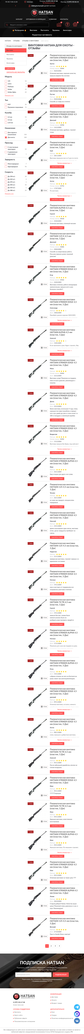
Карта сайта (18, 1015)
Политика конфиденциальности (62, 1018)
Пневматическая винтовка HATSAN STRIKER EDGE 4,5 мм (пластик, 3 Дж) (63, 57)
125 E (9, 84)
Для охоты (11, 137)
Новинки (53, 19)
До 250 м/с (11, 176)
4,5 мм (10, 117)
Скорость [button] (9, 172)
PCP (9, 104)
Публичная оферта (20, 1018)
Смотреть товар (57, 80)
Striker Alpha (12, 92)
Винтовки (33, 30)
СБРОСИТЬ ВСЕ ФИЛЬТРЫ (16, 72)
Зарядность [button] (10, 160)
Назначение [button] (10, 128)
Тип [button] (6, 100)
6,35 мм (10, 122)
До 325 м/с (11, 187)
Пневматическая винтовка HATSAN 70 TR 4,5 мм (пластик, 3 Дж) (62, 602)
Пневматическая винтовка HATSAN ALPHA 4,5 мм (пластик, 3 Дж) (62, 144)
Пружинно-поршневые (15, 107)
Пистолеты (45, 30)
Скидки (54, 1015)
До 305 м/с (11, 185)
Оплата (54, 1000)
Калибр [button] (8, 113)
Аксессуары (67, 30)
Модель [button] (8, 77)
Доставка (55, 997)
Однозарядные (13, 166)
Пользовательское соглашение (24, 1021)
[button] (49, 2)
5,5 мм (10, 120)
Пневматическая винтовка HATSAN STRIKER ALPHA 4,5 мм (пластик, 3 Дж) (64, 461)
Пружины (56, 30)
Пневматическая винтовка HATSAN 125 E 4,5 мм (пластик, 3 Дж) (62, 236)
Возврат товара (57, 1003)
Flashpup (11, 86)
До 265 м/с (11, 179)
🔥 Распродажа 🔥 (19, 30)
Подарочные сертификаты (42, 35)
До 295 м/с (11, 182)
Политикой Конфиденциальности (52, 979)
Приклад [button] (9, 143)
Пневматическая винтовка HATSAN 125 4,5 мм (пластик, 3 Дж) (64, 487)
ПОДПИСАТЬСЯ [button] (60, 974)
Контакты (64, 19)
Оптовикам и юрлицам (35, 19)
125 (9, 81)
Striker (10, 89)
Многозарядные (13, 164)
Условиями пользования (40, 981)
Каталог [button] (19, 19)
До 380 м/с (11, 190)
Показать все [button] (9, 95)
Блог (53, 1012)
